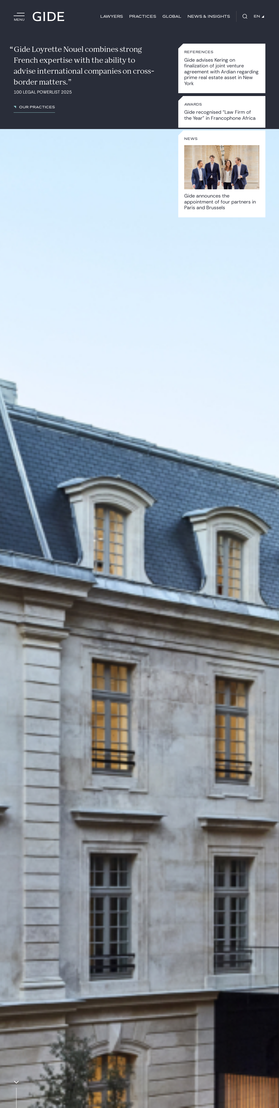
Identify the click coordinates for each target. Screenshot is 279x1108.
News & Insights (208, 16)
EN (259, 16)
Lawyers (111, 16)
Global (171, 16)
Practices (142, 16)
